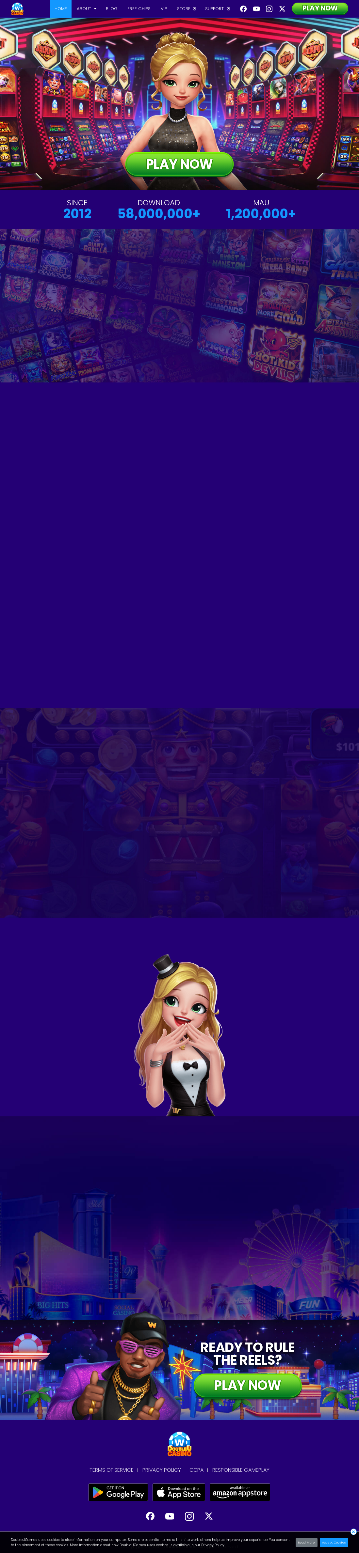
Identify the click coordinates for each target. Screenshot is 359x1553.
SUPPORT (214, 9)
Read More (306, 1542)
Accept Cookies (334, 1542)
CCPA (196, 1470)
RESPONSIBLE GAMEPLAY (240, 1470)
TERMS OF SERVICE (112, 1470)
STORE (183, 9)
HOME (61, 9)
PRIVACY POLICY (161, 1470)
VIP (164, 9)
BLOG (112, 9)
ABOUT (84, 9)
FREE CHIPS (139, 9)
